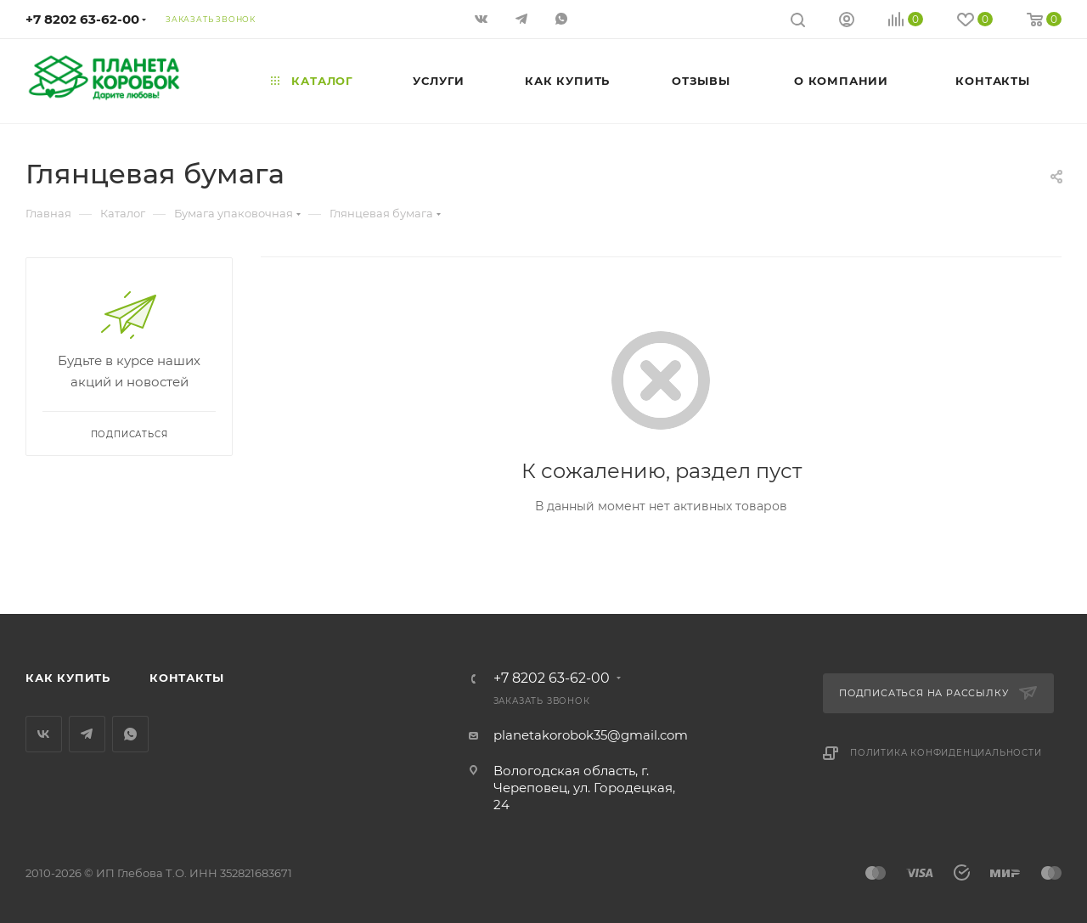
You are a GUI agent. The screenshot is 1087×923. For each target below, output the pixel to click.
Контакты (186, 677)
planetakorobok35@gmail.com (590, 735)
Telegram (87, 734)
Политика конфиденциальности (946, 752)
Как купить (67, 677)
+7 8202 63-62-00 (82, 19)
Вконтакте (43, 734)
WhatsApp (130, 734)
